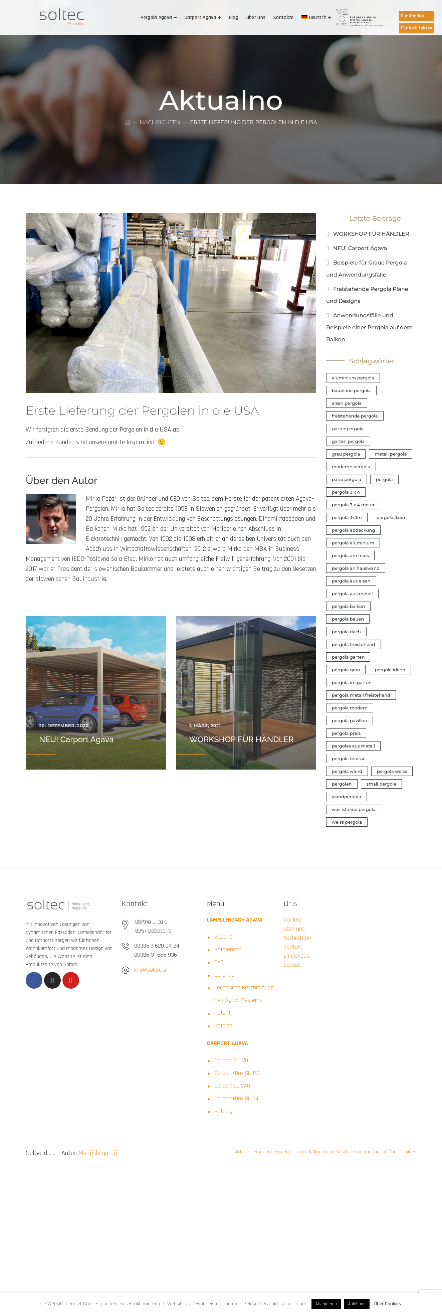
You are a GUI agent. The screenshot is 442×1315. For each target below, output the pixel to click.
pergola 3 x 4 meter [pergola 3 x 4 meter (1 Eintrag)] (353, 504)
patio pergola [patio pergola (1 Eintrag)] (346, 479)
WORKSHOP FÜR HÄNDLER (241, 739)
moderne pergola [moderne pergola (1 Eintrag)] (351, 466)
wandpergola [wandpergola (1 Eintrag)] (346, 796)
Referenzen (228, 949)
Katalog (224, 1025)
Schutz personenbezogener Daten (271, 1151)
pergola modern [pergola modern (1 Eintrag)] (350, 707)
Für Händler (412, 16)
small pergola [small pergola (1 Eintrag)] (381, 784)
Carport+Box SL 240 (238, 1098)
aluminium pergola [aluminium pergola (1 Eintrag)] (353, 377)
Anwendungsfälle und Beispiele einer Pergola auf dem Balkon (369, 327)
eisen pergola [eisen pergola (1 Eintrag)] (347, 403)
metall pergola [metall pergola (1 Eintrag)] (391, 454)
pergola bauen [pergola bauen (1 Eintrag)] (348, 619)
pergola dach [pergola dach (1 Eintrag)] (346, 631)
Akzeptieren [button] (326, 1304)
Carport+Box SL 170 (237, 1073)
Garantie (224, 975)
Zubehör (224, 937)
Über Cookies (401, 1151)
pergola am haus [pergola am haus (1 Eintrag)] (350, 555)
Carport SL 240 (232, 1086)
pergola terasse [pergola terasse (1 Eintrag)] (349, 758)
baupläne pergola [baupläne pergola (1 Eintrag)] (351, 390)
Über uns (294, 929)
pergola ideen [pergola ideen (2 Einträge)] (390, 669)
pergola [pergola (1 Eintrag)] (384, 479)
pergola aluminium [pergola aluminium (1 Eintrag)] (353, 542)
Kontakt (293, 947)
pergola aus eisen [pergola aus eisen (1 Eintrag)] (351, 581)
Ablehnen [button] (357, 1304)
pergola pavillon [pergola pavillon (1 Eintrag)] (349, 720)
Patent (223, 1013)
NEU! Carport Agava (76, 739)
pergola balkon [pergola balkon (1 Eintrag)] (348, 606)
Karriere (293, 920)
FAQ (219, 962)
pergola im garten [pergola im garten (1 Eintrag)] (352, 682)
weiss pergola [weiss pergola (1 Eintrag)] (347, 822)
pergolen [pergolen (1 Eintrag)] (342, 784)
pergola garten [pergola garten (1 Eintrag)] (348, 657)
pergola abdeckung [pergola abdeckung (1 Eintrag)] (353, 530)
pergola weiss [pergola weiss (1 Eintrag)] (392, 771)
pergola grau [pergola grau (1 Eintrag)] (346, 669)
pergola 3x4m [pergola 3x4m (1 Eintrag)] (392, 517)
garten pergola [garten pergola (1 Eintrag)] (348, 441)
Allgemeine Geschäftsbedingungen (347, 1151)
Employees (296, 956)
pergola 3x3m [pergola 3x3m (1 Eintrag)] (347, 517)
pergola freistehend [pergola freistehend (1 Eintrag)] (353, 644)
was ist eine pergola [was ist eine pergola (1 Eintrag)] (354, 809)
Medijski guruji (97, 1153)
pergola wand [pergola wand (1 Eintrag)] (347, 771)
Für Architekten (416, 28)
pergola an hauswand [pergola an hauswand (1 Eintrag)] (356, 568)
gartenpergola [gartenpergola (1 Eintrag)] (348, 428)
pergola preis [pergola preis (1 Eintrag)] (346, 733)
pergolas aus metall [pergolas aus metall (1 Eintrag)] (353, 746)
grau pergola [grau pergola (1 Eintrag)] (346, 454)
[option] (96, 693)
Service (292, 965)
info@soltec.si (150, 970)
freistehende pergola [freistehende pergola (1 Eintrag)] (355, 416)
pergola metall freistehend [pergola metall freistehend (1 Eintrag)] (361, 695)
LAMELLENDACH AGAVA (234, 920)
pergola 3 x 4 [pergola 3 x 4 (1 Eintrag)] (346, 492)
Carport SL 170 (231, 1060)
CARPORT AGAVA (227, 1043)
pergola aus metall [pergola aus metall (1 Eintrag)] (352, 593)
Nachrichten (160, 122)
